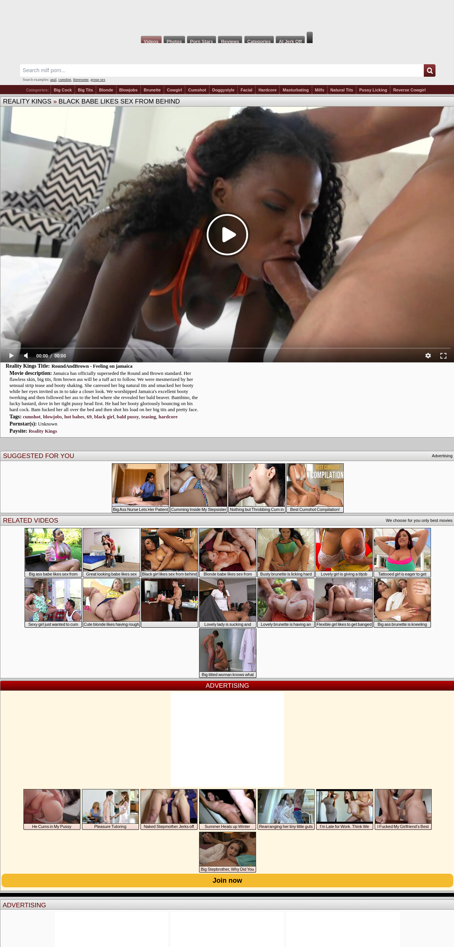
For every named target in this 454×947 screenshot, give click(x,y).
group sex (97, 79)
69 (89, 416)
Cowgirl (174, 90)
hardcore (168, 416)
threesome (80, 79)
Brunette (152, 90)
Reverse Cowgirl (409, 90)
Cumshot (197, 90)
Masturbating (296, 90)
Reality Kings (27, 101)
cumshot (65, 79)
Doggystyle (223, 90)
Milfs (319, 90)
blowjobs (52, 416)
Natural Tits (341, 90)
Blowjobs (128, 90)
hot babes (74, 416)
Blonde (106, 90)
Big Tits (85, 90)
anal (53, 79)
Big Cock (63, 90)
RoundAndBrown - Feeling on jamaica (91, 366)
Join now (227, 880)
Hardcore (267, 90)
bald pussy (128, 416)
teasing (148, 416)
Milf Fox (227, 16)
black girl (104, 416)
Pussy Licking (373, 90)
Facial (246, 90)
